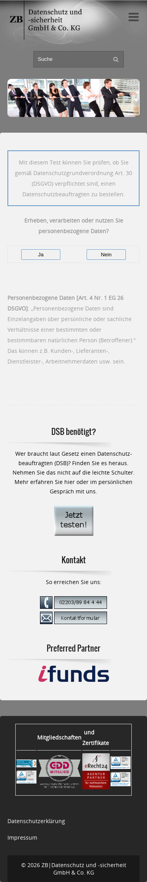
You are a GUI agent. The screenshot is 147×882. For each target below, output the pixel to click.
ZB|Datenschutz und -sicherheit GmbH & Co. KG (84, 868)
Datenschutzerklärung (36, 821)
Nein (106, 254)
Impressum (22, 837)
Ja (41, 254)
